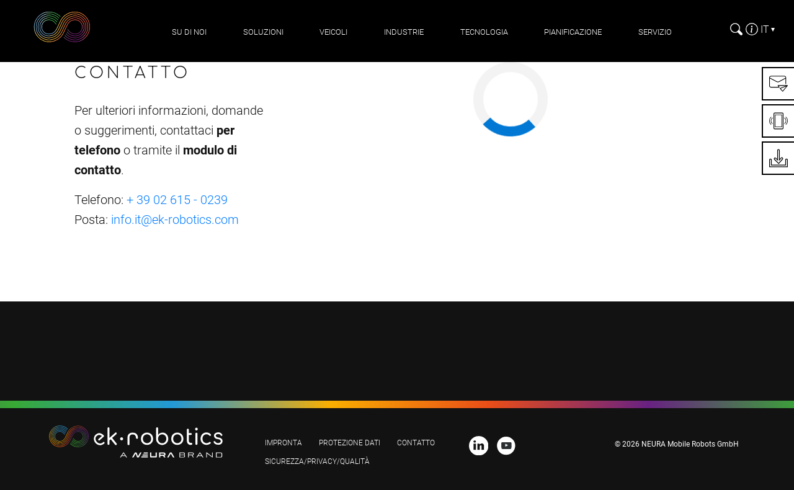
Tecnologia (484, 32)
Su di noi (189, 32)
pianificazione (573, 32)
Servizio (655, 32)
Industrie (404, 32)
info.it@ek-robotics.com (175, 219)
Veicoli (333, 32)
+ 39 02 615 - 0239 (177, 199)
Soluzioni (263, 32)
